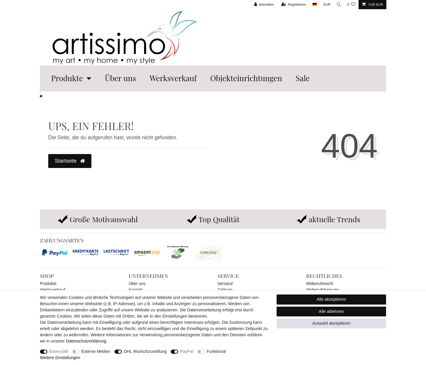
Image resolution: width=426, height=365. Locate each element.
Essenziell (58, 351)
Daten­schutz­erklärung (86, 341)
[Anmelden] (262, 4)
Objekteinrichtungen (246, 78)
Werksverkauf (173, 78)
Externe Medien (95, 351)
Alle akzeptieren (331, 299)
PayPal (186, 351)
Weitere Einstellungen (60, 357)
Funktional (216, 351)
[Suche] (338, 4)
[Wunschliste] (351, 4)
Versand (225, 283)
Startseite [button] (70, 161)
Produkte (67, 78)
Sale (302, 78)
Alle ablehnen (331, 311)
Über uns (120, 78)
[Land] (312, 4)
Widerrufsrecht (319, 283)
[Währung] (325, 4)
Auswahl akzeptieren (331, 323)
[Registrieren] (291, 4)
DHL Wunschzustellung (145, 351)
